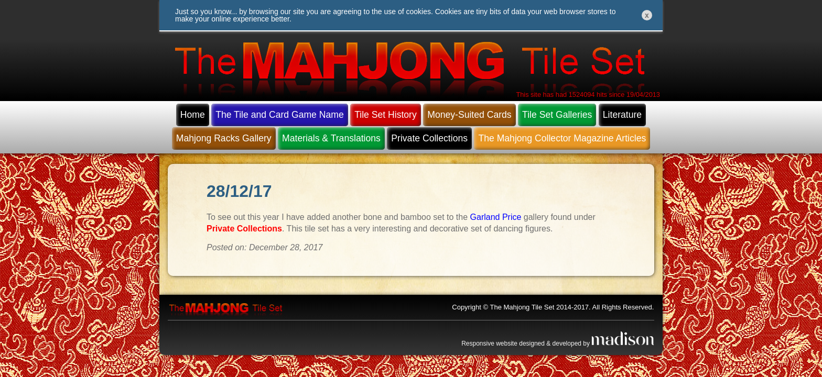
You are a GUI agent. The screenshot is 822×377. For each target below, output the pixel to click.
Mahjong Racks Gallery (224, 138)
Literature (622, 114)
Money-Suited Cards (469, 114)
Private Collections (429, 138)
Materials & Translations (331, 138)
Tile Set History (385, 114)
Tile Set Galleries (557, 114)
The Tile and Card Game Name (279, 114)
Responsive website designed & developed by (557, 343)
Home (192, 114)
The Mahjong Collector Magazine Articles (562, 138)
